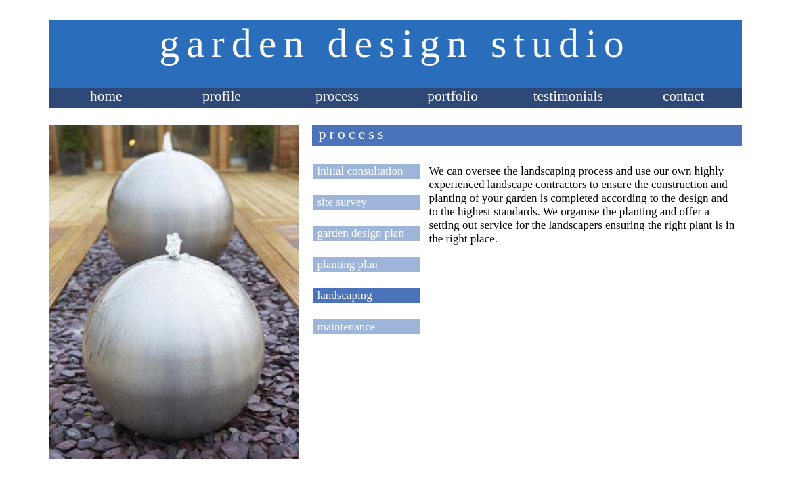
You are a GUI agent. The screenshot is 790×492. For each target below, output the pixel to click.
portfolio (452, 96)
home (106, 96)
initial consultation (360, 170)
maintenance (346, 326)
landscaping (344, 295)
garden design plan (360, 233)
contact (684, 96)
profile (221, 96)
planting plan (347, 264)
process (337, 96)
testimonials (568, 96)
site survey (342, 202)
